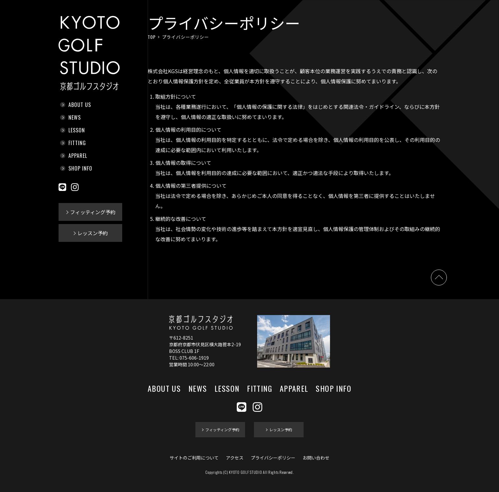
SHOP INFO (80, 168)
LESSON (76, 130)
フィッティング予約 (93, 212)
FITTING (77, 143)
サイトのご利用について (194, 457)
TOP (152, 36)
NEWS (74, 117)
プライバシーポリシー (273, 457)
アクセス (234, 457)
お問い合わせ (316, 457)
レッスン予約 (92, 233)
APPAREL (77, 155)
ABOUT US (79, 105)
